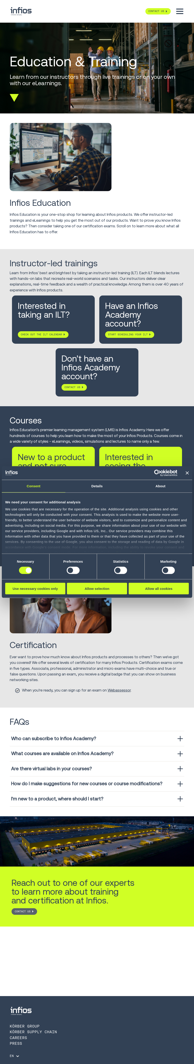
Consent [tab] (33, 486)
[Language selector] (15, 1056)
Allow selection (97, 589)
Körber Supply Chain (33, 1032)
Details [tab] (97, 486)
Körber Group (25, 1026)
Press (16, 1043)
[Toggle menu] (179, 11)
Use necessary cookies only (35, 589)
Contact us (72, 387)
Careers (18, 1037)
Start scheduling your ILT (128, 334)
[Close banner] (187, 472)
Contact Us (23, 911)
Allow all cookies (159, 589)
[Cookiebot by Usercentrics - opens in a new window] (157, 472)
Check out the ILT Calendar (41, 334)
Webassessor (119, 690)
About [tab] (161, 486)
